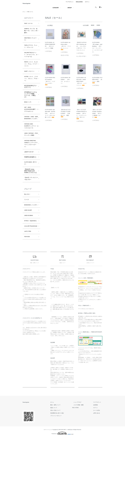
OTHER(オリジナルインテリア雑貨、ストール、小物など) (30, 116)
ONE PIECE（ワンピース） (30, 45)
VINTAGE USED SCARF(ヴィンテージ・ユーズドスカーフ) (30, 159)
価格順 (92, 27)
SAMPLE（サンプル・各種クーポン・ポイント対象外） (30, 34)
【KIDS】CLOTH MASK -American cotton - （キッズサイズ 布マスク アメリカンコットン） (81, 48)
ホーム (24, 13)
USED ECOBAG (29, 267)
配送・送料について (62, 464)
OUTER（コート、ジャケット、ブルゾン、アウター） (30, 99)
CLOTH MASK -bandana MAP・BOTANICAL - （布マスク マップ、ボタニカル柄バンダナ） (50, 115)
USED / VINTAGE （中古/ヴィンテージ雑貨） (30, 171)
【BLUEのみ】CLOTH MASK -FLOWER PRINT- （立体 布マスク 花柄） (65, 115)
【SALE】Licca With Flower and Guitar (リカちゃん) (30, 215)
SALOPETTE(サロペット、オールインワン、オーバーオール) (30, 66)
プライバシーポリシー (62, 474)
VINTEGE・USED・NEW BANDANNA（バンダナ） (30, 146)
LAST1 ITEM (28, 289)
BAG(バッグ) (28, 124)
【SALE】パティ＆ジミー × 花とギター (30, 224)
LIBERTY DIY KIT (30, 195)
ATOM (82, 466)
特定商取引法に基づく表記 (63, 472)
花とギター (27, 242)
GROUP (70, 9)
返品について (60, 466)
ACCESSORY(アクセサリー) (30, 108)
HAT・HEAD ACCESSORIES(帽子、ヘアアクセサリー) (30, 133)
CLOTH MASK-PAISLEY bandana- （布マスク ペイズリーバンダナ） (50, 83)
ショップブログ (81, 461)
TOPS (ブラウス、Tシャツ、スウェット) (30, 55)
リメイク (27, 248)
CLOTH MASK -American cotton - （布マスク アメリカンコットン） (66, 48)
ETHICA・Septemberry (28, 275)
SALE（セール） (31, 13)
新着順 (98, 27)
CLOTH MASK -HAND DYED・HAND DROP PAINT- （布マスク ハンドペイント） (81, 83)
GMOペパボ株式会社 (67, 488)
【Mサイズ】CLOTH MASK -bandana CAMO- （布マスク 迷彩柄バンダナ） (97, 115)
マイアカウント (70, 3)
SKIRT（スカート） (29, 90)
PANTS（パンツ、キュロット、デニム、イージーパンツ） (30, 79)
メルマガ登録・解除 (82, 464)
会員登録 (97, 464)
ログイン (87, 3)
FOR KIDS (27, 295)
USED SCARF (28, 262)
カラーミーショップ (48, 488)
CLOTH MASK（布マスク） (30, 207)
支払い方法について (62, 469)
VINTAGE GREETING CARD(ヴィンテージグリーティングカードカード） (30, 184)
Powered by (62, 492)
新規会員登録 (79, 3)
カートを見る (98, 469)
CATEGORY (56, 9)
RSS (78, 466)
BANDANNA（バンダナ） (30, 255)
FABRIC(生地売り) (30, 200)
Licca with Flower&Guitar (28, 283)
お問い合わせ (98, 472)
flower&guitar (30, 4)
